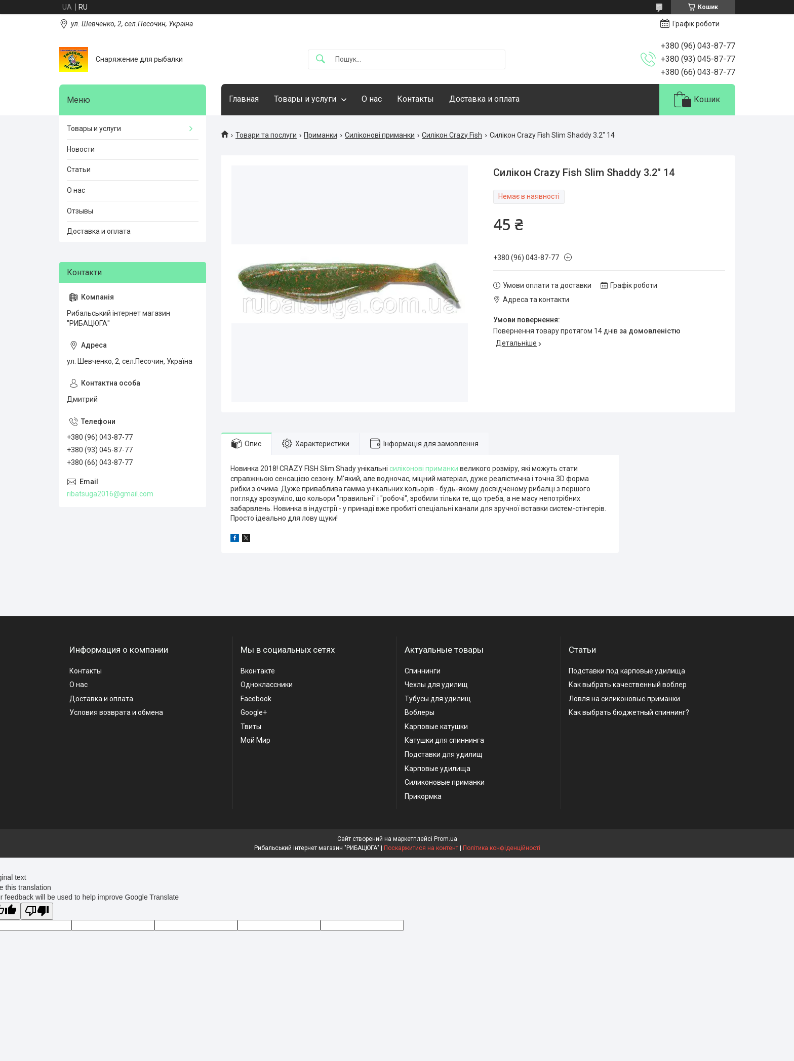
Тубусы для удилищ (438, 699)
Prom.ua (445, 838)
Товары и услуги (305, 99)
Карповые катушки (436, 727)
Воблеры (419, 712)
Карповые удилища (437, 769)
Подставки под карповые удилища (627, 671)
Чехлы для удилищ (436, 685)
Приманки (320, 135)
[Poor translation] (37, 911)
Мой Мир (255, 740)
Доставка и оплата (484, 99)
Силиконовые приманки (445, 782)
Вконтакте (258, 671)
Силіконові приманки (380, 135)
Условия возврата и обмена (116, 712)
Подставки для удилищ (444, 754)
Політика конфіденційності (501, 848)
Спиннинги (423, 671)
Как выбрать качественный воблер (628, 685)
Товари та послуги (266, 135)
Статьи (79, 169)
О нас (372, 99)
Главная (244, 99)
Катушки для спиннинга (444, 740)
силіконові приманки (423, 468)
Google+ (254, 712)
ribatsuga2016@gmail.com (110, 494)
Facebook (256, 699)
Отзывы (80, 211)
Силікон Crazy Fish (452, 135)
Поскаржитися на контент (421, 848)
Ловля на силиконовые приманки (624, 699)
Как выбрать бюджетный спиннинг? (629, 712)
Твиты (251, 727)
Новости (81, 149)
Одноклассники (267, 685)
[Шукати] (320, 59)
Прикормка (423, 796)
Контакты (415, 99)
